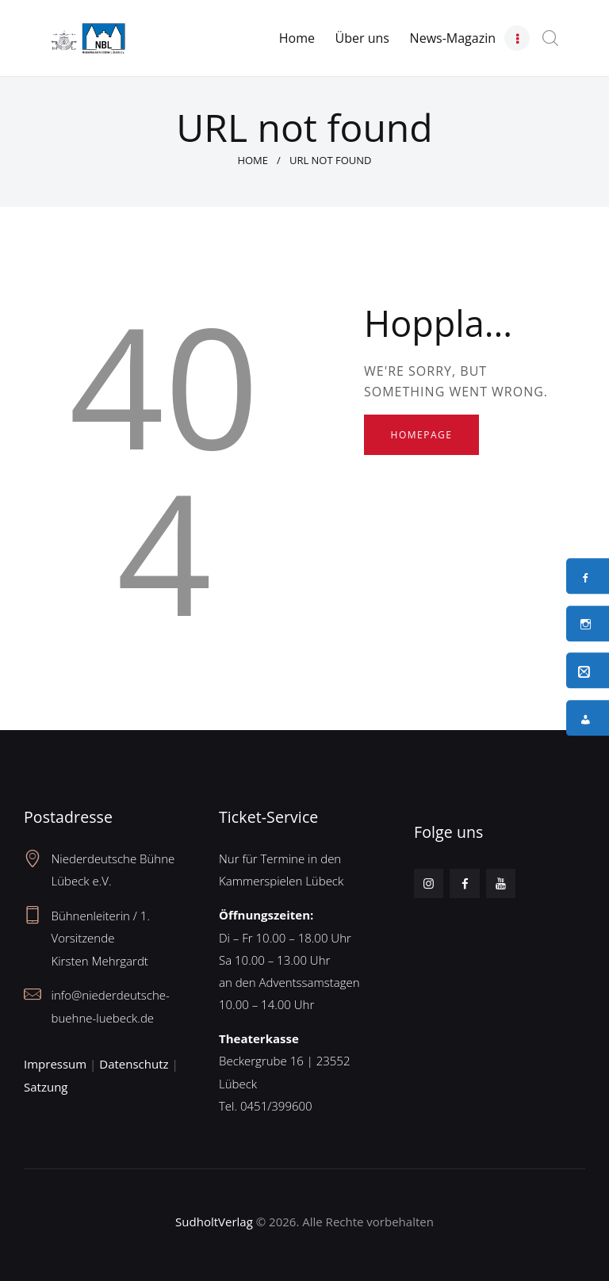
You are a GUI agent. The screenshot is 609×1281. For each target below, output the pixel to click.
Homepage (422, 435)
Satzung (45, 1087)
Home (252, 160)
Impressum (55, 1064)
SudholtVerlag (214, 1221)
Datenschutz (133, 1064)
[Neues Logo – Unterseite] (88, 32)
